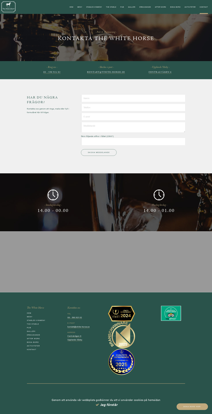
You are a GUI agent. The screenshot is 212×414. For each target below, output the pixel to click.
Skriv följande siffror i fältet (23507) (97, 136)
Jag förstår (109, 404)
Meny (79, 7)
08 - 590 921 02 (52, 72)
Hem (71, 7)
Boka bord (175, 7)
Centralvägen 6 (160, 72)
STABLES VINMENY (94, 7)
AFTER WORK (160, 7)
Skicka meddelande (99, 152)
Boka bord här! (192, 406)
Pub (122, 7)
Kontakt (204, 7)
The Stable (111, 7)
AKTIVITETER (190, 7)
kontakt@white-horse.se (106, 72)
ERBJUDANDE (145, 7)
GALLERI (131, 7)
